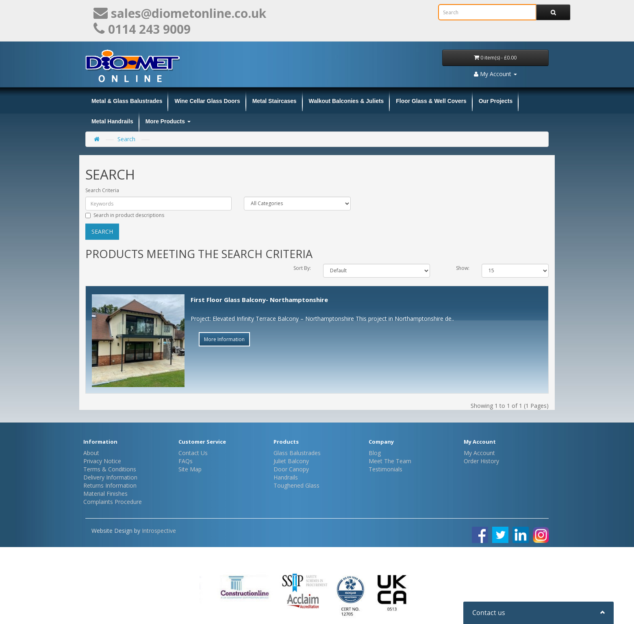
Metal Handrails (112, 121)
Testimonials (385, 469)
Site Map (190, 469)
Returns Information (110, 485)
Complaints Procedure (112, 502)
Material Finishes (105, 493)
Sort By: (302, 268)
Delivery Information (110, 477)
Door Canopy (291, 469)
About (91, 453)
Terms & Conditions (109, 469)
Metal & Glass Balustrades (126, 101)
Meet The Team (390, 461)
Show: (462, 268)
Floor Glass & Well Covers (431, 101)
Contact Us (193, 453)
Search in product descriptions (124, 215)
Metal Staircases (274, 101)
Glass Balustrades (297, 453)
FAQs (185, 461)
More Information (224, 339)
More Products (168, 121)
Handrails (286, 477)
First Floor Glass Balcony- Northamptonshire (259, 300)
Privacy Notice (102, 461)
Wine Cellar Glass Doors (207, 101)
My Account (479, 453)
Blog (375, 453)
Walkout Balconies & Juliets (346, 101)
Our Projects (495, 101)
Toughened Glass (296, 485)
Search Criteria (102, 190)
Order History (481, 461)
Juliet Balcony (291, 461)
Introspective (159, 530)
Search (126, 139)
